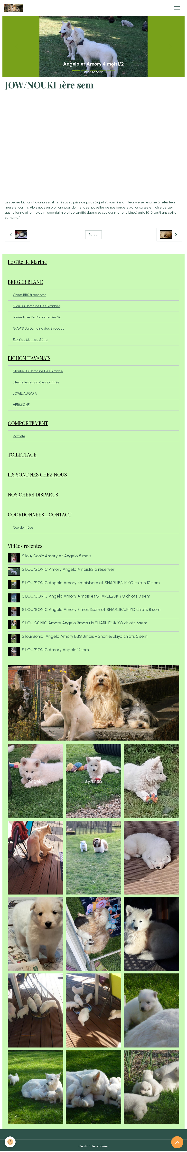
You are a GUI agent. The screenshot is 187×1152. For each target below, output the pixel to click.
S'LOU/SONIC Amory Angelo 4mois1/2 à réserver (68, 569)
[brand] (14, 8)
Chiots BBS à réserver (29, 295)
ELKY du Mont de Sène (30, 340)
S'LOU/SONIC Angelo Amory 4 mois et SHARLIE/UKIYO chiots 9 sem (86, 595)
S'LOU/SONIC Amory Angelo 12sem (55, 648)
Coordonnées (23, 527)
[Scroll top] (177, 1142)
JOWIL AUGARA (25, 393)
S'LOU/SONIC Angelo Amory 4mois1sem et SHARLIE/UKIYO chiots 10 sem (91, 582)
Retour (93, 235)
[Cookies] (10, 1141)
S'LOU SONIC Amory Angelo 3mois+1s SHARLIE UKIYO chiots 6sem (84, 622)
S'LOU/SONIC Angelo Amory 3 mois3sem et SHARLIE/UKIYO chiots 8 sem (91, 608)
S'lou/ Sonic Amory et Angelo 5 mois (56, 555)
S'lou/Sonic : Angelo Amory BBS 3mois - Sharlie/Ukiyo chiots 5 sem (85, 635)
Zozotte (19, 436)
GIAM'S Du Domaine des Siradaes (38, 328)
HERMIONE (21, 405)
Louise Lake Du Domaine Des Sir (37, 317)
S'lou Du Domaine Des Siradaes (36, 306)
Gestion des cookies (93, 1145)
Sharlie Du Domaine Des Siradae (38, 371)
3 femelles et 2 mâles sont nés (36, 382)
